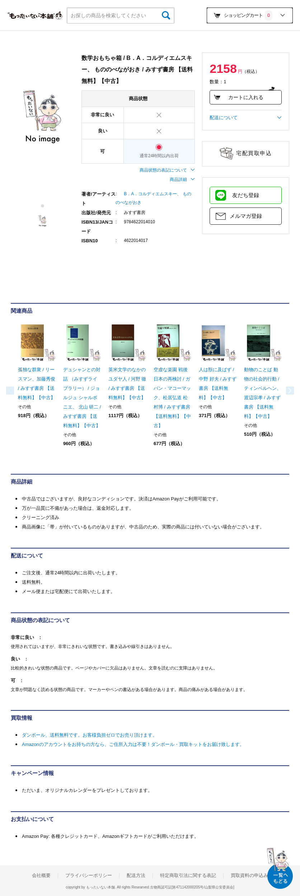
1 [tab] (42, 205)
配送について (246, 117)
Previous (18, 390)
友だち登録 (245, 195)
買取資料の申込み (249, 875)
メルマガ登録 (246, 216)
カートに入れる (238, 97)
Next (282, 390)
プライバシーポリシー (88, 875)
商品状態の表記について (167, 170)
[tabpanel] (42, 117)
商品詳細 (182, 179)
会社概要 (41, 875)
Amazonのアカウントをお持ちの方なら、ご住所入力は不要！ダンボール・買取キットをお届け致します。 (133, 744)
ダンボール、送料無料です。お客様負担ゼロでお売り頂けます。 (89, 735)
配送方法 (136, 875)
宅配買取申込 (254, 153)
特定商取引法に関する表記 (188, 875)
